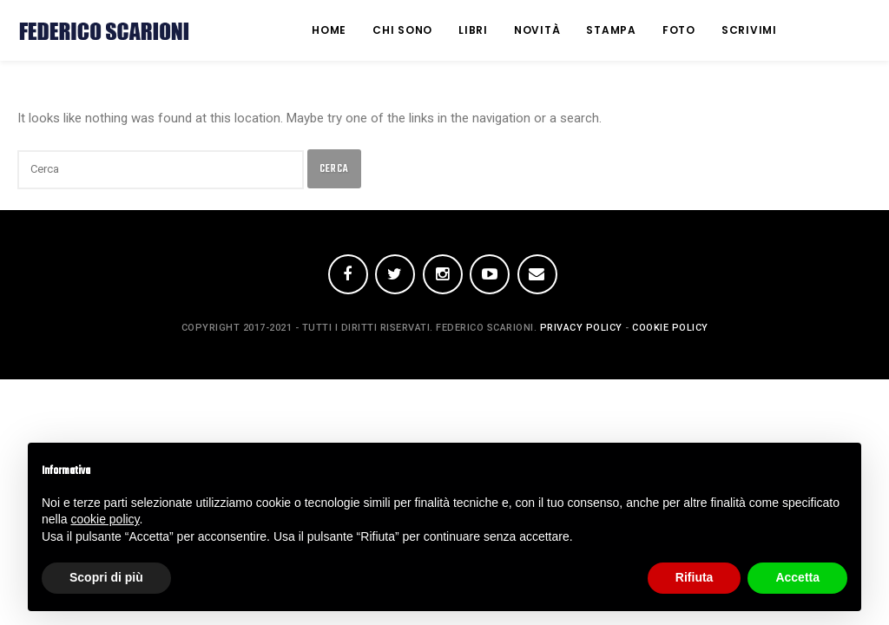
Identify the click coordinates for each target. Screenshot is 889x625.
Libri (473, 30)
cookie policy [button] (104, 519)
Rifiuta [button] (694, 577)
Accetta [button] (797, 577)
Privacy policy (581, 327)
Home (329, 30)
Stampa (611, 30)
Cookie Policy (670, 327)
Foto (678, 30)
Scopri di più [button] (106, 577)
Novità (537, 30)
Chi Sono (402, 30)
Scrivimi (749, 30)
